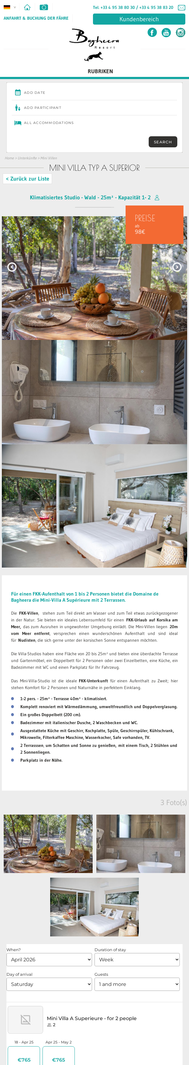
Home (9, 158)
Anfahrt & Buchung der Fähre (36, 18)
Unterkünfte (27, 158)
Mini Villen (48, 158)
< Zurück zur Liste (27, 178)
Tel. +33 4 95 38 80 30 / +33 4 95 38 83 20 (133, 7)
